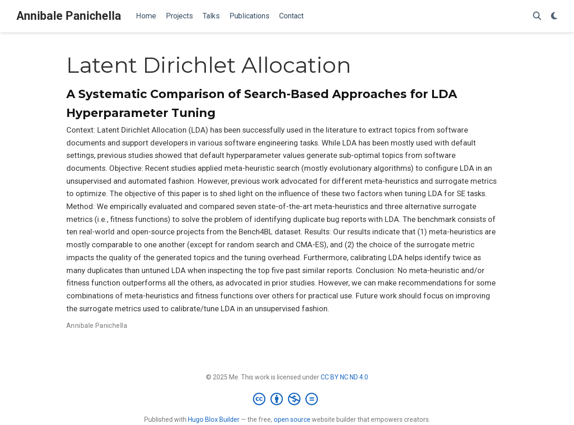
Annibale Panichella (69, 16)
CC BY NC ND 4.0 (344, 377)
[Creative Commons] (287, 399)
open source (292, 419)
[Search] (537, 16)
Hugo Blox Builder (214, 419)
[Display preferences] (554, 16)
